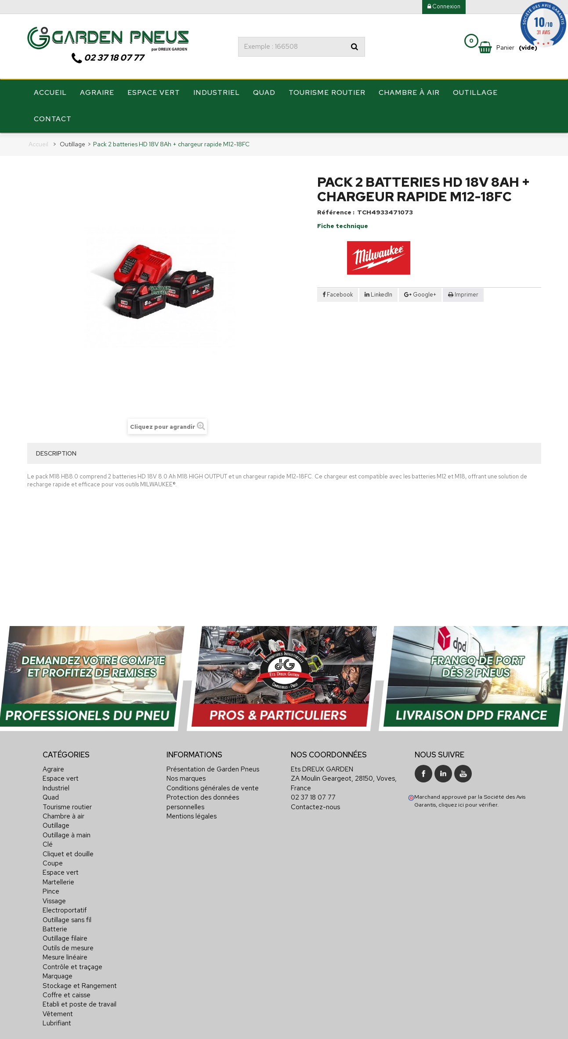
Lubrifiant (57, 1020)
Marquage (57, 973)
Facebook (337, 291)
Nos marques (186, 775)
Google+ (420, 291)
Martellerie (58, 879)
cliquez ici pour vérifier (467, 801)
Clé (48, 841)
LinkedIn (378, 291)
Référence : (336, 210)
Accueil (50, 93)
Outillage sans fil (67, 916)
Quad (264, 93)
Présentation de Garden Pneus (212, 766)
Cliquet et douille (68, 851)
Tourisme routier (327, 93)
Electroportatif (65, 907)
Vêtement (58, 1010)
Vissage (54, 898)
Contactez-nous (315, 804)
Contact (53, 119)
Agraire (97, 93)
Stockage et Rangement (80, 982)
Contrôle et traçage (72, 963)
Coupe (53, 860)
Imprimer (466, 291)
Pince (51, 888)
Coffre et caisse (66, 992)
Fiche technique (342, 223)
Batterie (55, 926)
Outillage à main (66, 832)
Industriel (216, 93)
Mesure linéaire (65, 954)
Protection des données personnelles (202, 799)
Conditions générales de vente (212, 785)
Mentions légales (191, 813)
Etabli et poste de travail (79, 1001)
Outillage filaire (65, 935)
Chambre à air (409, 93)
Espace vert (153, 93)
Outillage (475, 93)
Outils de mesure (68, 945)
